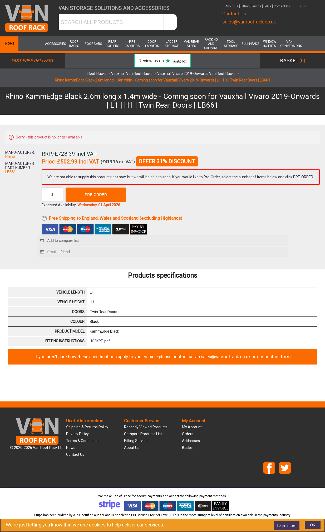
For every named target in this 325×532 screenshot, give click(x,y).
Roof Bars (93, 44)
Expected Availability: (59, 205)
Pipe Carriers (132, 44)
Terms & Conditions (82, 441)
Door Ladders (152, 44)
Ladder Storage (172, 44)
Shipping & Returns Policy (87, 427)
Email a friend (58, 252)
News (70, 447)
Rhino (10, 157)
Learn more (286, 525)
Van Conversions (289, 44)
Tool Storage (231, 44)
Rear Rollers (112, 44)
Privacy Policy (77, 434)
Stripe (127, 496)
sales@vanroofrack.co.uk (249, 22)
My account (192, 427)
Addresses (191, 441)
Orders (187, 434)
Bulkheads (250, 44)
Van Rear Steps (191, 44)
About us (131, 447)
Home (9, 44)
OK (312, 525)
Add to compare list (63, 240)
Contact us (75, 454)
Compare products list (143, 434)
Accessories (54, 44)
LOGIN (303, 6)
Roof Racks (74, 44)
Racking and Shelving (211, 44)
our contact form (274, 356)
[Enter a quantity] (52, 195)
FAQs (267, 6)
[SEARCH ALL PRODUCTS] (111, 22)
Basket (188, 447)
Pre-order (96, 195)
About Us (231, 6)
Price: (49, 162)
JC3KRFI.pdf (100, 341)
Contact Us (282, 6)
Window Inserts (269, 44)
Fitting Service (251, 6)
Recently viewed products (146, 427)
